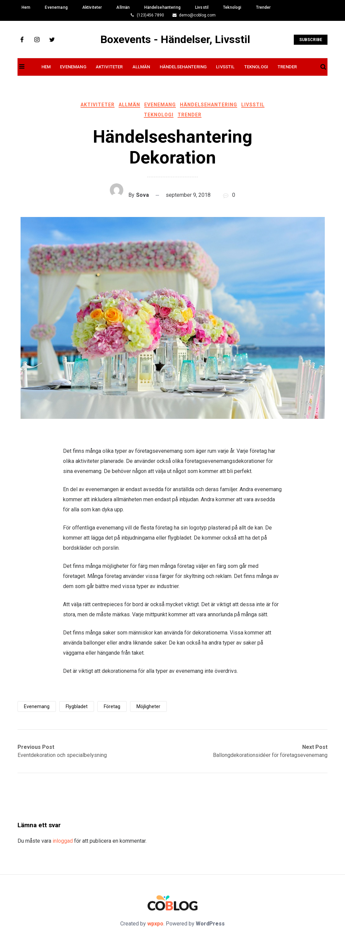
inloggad (63, 841)
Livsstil (202, 7)
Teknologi (232, 7)
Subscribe (310, 39)
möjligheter (148, 706)
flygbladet (77, 706)
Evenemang (56, 7)
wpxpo (155, 923)
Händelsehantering (162, 7)
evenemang (37, 706)
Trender (263, 7)
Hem (26, 7)
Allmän (123, 7)
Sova (142, 195)
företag (112, 706)
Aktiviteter (92, 7)
